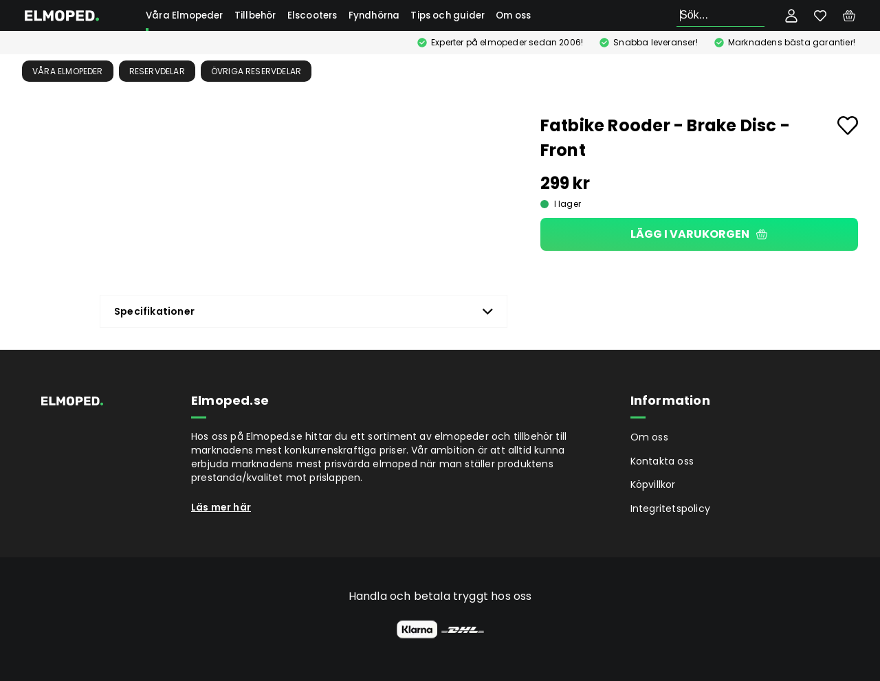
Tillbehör (255, 15)
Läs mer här (221, 507)
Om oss (513, 15)
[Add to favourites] (847, 125)
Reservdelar (157, 71)
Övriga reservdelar (256, 71)
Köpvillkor (653, 484)
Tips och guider (447, 15)
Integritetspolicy (670, 508)
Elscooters (312, 15)
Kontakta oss (662, 461)
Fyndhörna (374, 15)
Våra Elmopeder (184, 15)
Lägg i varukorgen (698, 234)
